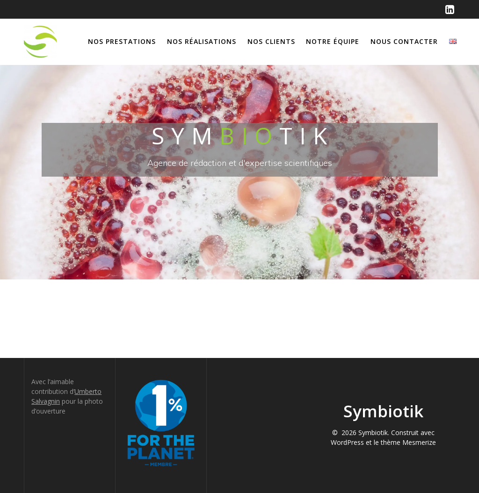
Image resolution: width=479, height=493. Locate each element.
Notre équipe (332, 41)
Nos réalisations (201, 41)
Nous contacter (404, 41)
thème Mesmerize (408, 442)
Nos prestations (122, 41)
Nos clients (271, 41)
